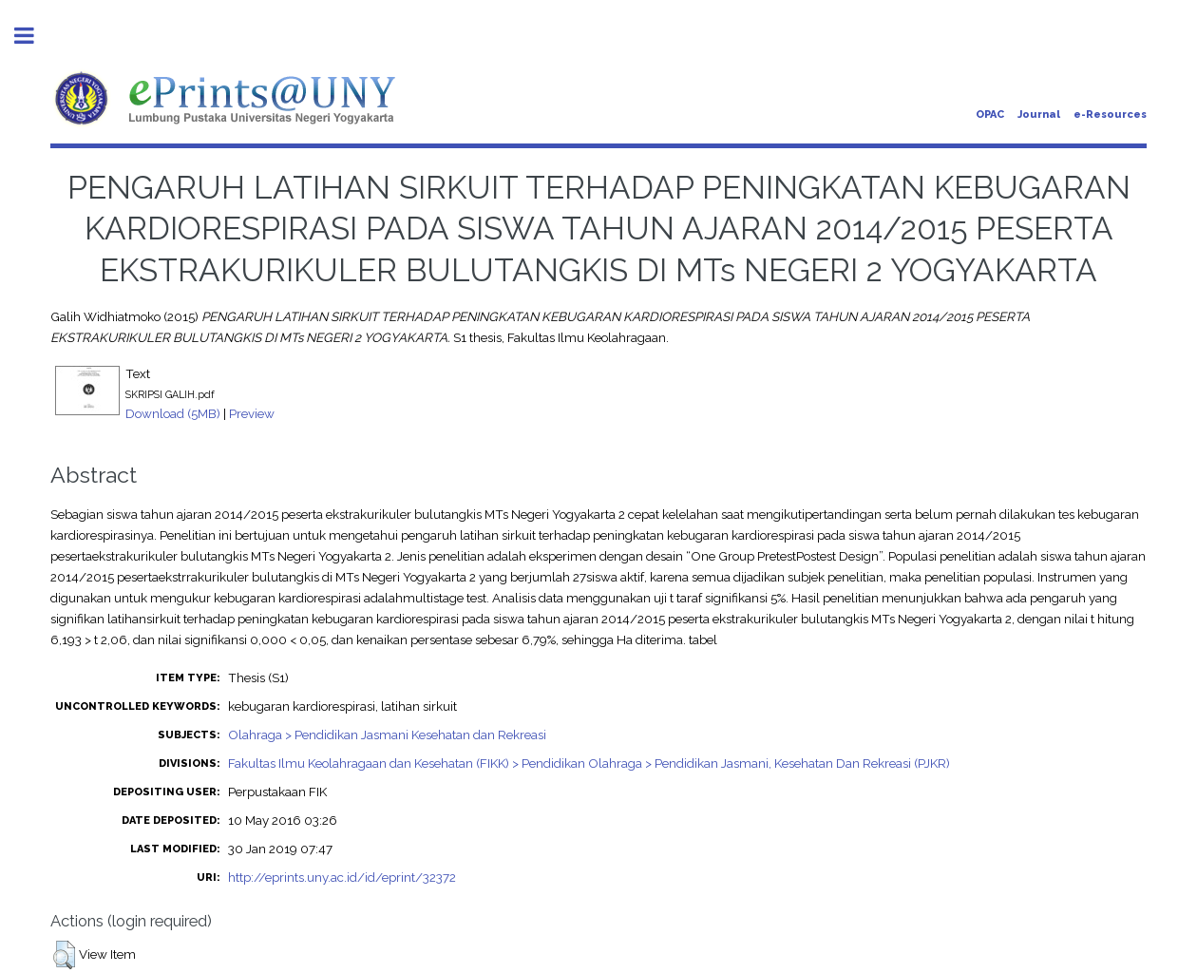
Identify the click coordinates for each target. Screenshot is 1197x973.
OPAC (990, 114)
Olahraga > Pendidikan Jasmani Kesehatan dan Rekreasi (387, 734)
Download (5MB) (172, 413)
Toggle (34, 35)
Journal (1038, 114)
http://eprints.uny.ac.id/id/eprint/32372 (342, 877)
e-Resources (1110, 114)
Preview (252, 413)
